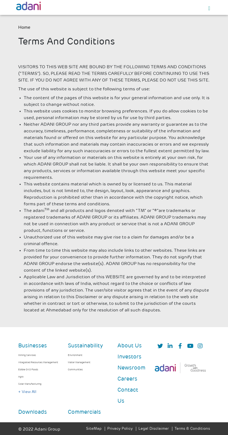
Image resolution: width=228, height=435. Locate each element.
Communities (75, 369)
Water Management (79, 362)
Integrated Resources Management (38, 362)
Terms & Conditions (192, 429)
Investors (129, 357)
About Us (129, 346)
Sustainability (85, 346)
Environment (75, 355)
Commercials (84, 412)
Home (24, 27)
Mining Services (27, 355)
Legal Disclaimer (153, 429)
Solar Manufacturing (29, 384)
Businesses (32, 346)
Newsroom (131, 368)
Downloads (32, 412)
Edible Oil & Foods (28, 369)
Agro (20, 377)
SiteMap (93, 429)
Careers (127, 379)
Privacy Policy (120, 429)
